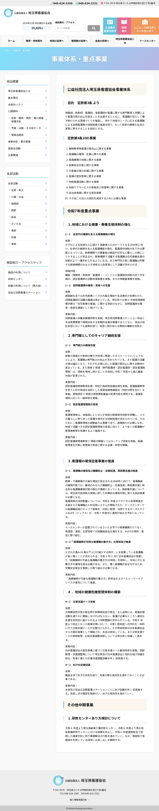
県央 (13, 217)
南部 (13, 230)
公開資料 (13, 111)
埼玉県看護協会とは (19, 91)
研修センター (15, 279)
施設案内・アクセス (65, 22)
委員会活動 (14, 148)
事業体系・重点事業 (19, 141)
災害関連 (13, 155)
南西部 (15, 203)
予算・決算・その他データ (26, 128)
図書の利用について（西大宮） (25, 285)
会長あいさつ (15, 104)
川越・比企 (17, 197)
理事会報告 (17, 135)
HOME (7, 50)
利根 (13, 237)
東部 (13, 244)
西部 (13, 210)
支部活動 (13, 183)
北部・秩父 (17, 190)
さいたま (16, 224)
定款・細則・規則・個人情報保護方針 (27, 119)
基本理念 (13, 98)
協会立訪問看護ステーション (24, 292)
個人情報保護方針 (78, 799)
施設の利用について (19, 272)
